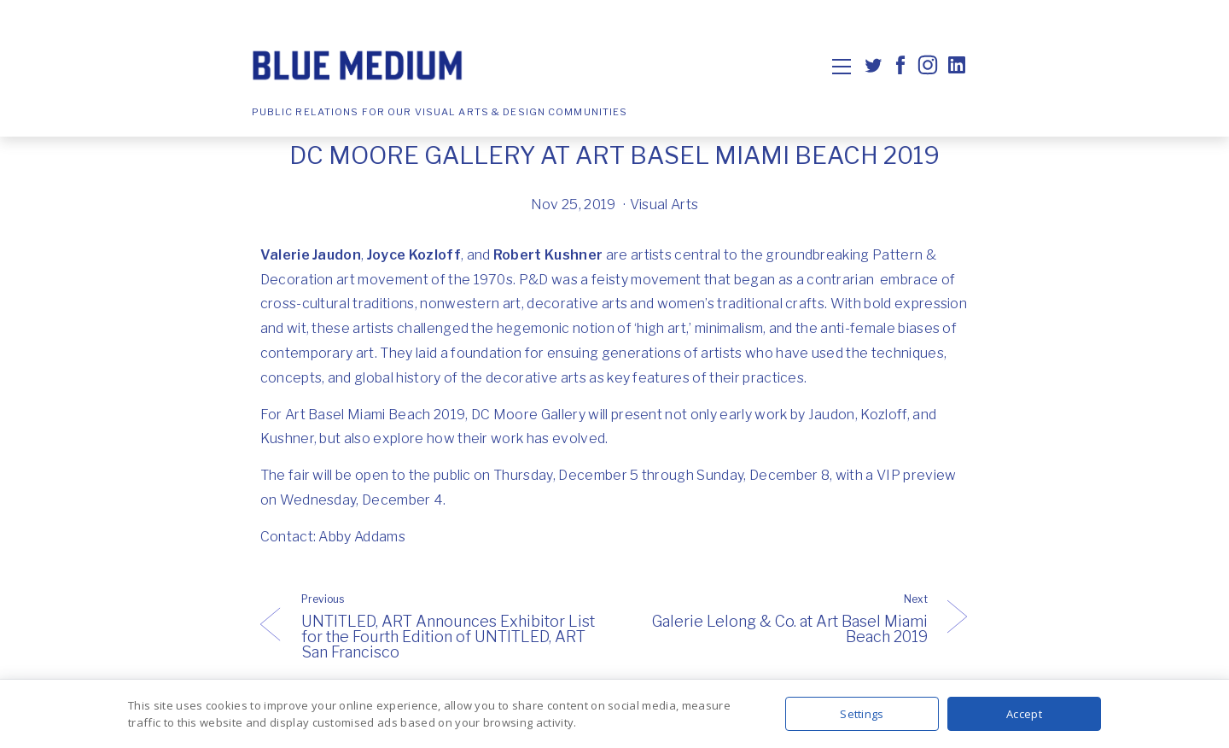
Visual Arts (664, 204)
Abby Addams (361, 537)
